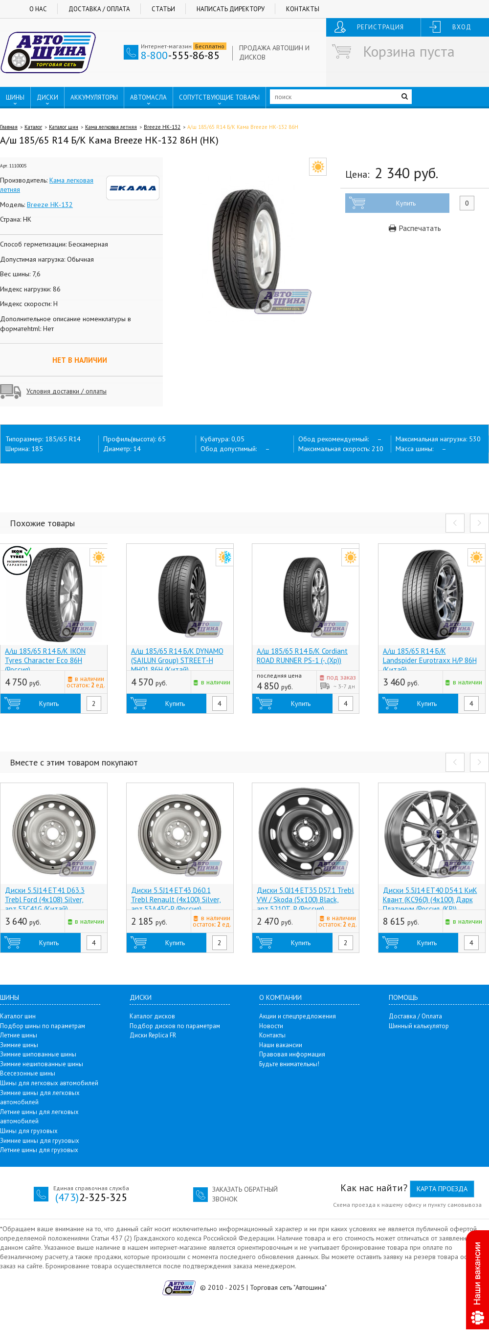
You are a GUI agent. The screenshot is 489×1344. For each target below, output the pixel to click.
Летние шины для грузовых (39, 1150)
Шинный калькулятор (419, 1026)
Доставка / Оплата (99, 9)
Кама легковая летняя (111, 127)
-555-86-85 (180, 55)
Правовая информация (292, 1054)
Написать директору (231, 9)
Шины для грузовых (29, 1131)
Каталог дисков (152, 1016)
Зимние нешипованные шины (41, 1064)
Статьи (163, 9)
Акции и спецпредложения (297, 1016)
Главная (9, 127)
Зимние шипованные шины (38, 1054)
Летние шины (18, 1035)
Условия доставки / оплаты (66, 391)
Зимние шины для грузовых (39, 1141)
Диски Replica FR (153, 1035)
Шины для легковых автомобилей (49, 1083)
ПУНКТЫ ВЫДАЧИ (37, 117)
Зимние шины (19, 1045)
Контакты (302, 9)
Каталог (33, 127)
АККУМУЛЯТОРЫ (94, 97)
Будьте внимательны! (289, 1064)
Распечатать (415, 228)
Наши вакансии (280, 1045)
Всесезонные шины (27, 1073)
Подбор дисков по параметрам (175, 1026)
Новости (271, 1026)
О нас (38, 9)
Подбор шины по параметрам (42, 1026)
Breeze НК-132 (162, 127)
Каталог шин (63, 127)
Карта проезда (442, 1188)
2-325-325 (91, 1197)
